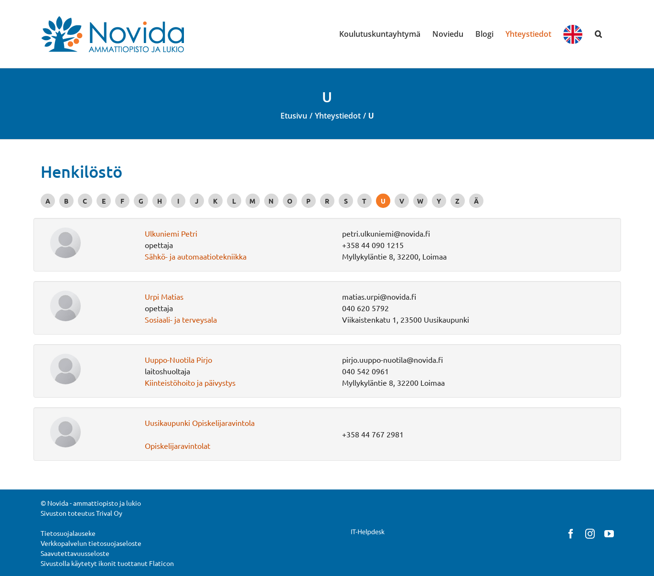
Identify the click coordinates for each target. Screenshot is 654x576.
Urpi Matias (164, 296)
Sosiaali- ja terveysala (181, 319)
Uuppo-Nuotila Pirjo (178, 359)
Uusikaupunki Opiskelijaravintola (200, 422)
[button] (598, 34)
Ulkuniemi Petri (171, 233)
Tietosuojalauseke (68, 533)
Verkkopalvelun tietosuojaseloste (91, 543)
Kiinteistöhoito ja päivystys (190, 382)
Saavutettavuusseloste (75, 553)
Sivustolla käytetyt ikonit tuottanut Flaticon (107, 563)
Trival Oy (109, 513)
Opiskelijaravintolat (177, 445)
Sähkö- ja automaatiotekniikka (196, 256)
